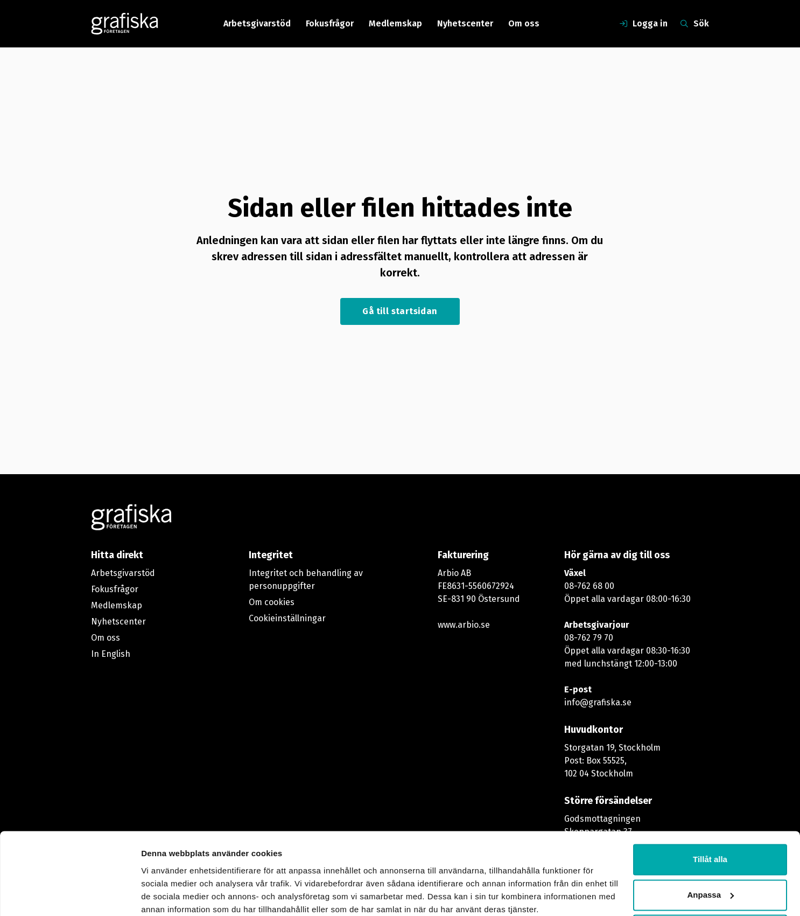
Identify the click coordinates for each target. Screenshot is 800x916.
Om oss (523, 23)
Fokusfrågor (330, 23)
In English (110, 654)
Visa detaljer (165, 894)
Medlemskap (395, 23)
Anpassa (710, 850)
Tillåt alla (710, 815)
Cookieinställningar (287, 618)
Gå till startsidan (399, 311)
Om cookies (271, 602)
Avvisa (710, 886)
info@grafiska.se (597, 702)
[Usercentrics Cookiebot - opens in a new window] (70, 895)
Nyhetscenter (465, 23)
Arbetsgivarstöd (257, 23)
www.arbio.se (464, 625)
